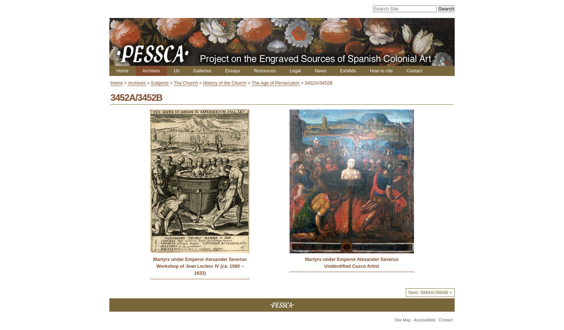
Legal (295, 70)
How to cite (381, 70)
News (320, 70)
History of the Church (224, 83)
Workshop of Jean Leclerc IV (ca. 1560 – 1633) (200, 269)
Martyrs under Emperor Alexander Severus (200, 259)
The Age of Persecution (276, 83)
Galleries (202, 70)
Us (176, 70)
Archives (151, 70)
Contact (414, 70)
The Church (186, 83)
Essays (232, 70)
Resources (265, 70)
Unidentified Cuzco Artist (351, 266)
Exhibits (348, 70)
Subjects (160, 83)
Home (122, 70)
